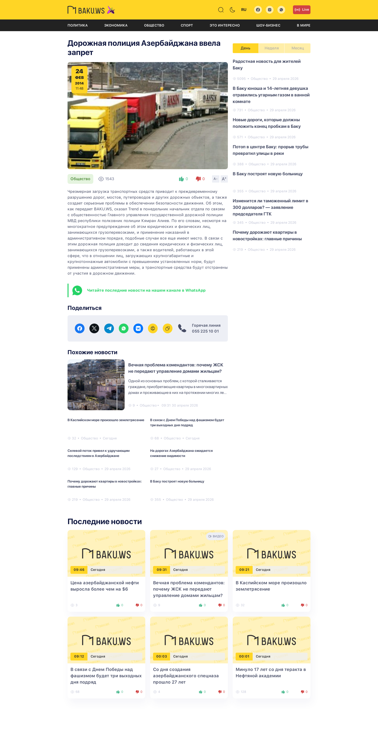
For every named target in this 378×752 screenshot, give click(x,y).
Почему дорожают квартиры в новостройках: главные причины (105, 483)
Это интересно (225, 25)
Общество (154, 25)
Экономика (116, 25)
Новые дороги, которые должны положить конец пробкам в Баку (267, 123)
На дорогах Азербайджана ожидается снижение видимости (181, 453)
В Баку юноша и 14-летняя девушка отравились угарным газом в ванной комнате (271, 95)
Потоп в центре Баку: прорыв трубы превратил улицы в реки (270, 150)
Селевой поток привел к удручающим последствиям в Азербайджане (98, 453)
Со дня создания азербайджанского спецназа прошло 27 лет (186, 676)
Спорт (187, 25)
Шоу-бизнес (268, 25)
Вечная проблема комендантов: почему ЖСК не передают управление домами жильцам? (189, 589)
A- (216, 179)
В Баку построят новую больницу (177, 481)
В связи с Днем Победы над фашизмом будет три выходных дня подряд (187, 422)
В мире (303, 25)
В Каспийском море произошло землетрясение (106, 420)
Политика (78, 25)
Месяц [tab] (298, 48)
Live (301, 10)
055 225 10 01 (205, 331)
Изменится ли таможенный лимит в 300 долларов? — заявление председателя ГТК (270, 207)
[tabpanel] (271, 155)
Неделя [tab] (272, 48)
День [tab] (245, 48)
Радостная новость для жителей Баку (267, 64)
